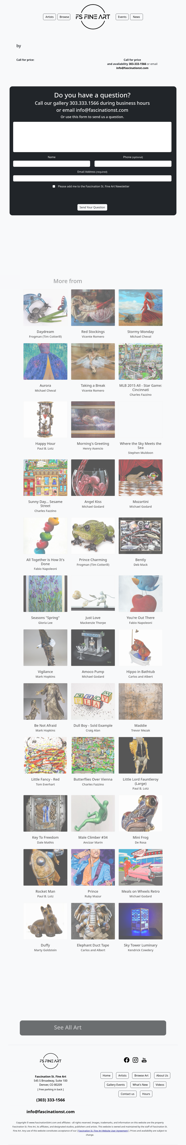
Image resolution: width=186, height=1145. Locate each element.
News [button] (136, 17)
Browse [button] (64, 17)
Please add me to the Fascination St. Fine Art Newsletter (93, 186)
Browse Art (141, 1075)
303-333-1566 (137, 64)
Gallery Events (116, 1085)
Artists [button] (49, 17)
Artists (122, 1075)
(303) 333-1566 (50, 1100)
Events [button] (122, 17)
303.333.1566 (84, 103)
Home (107, 1075)
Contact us (127, 1094)
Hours (146, 1094)
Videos (160, 1085)
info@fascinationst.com (132, 68)
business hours (133, 103)
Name (51, 157)
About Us (162, 1075)
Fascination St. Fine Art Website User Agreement (103, 1130)
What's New (140, 1085)
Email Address (92, 172)
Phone (133, 157)
